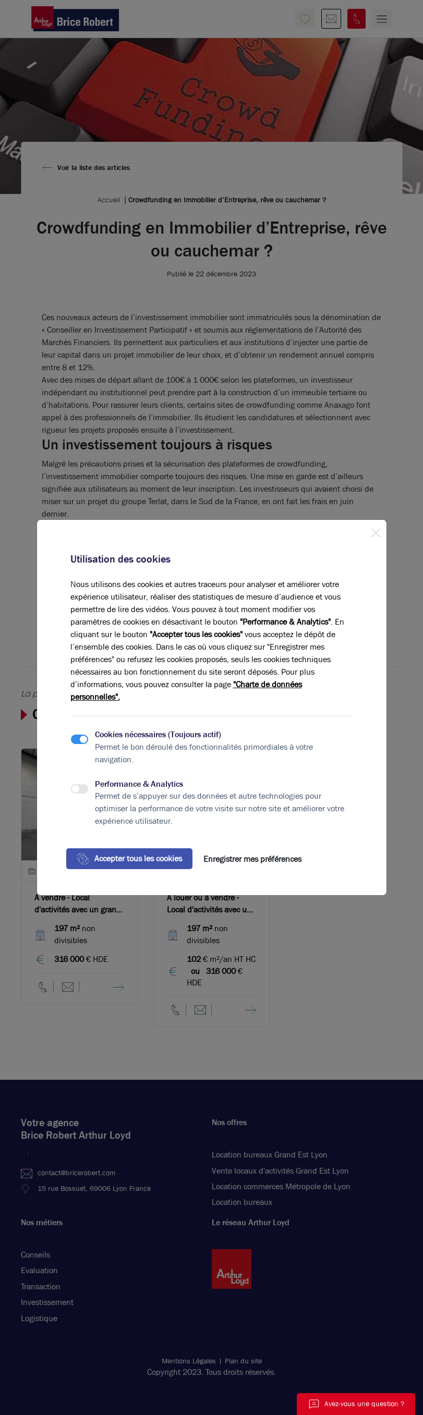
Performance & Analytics (139, 783)
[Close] (375, 531)
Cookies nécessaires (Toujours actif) (158, 734)
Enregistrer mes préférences (252, 858)
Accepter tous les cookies (129, 858)
